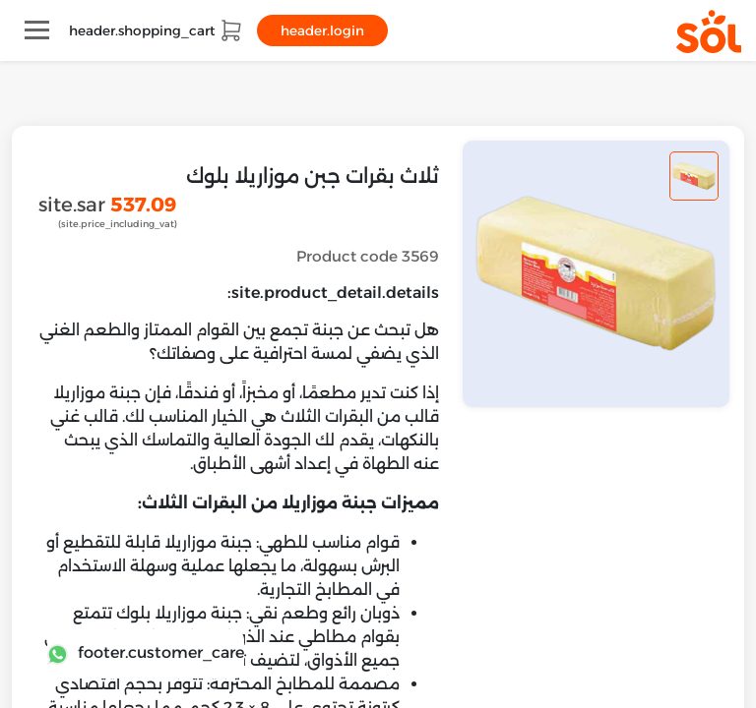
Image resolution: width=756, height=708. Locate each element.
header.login (322, 30)
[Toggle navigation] (37, 30)
